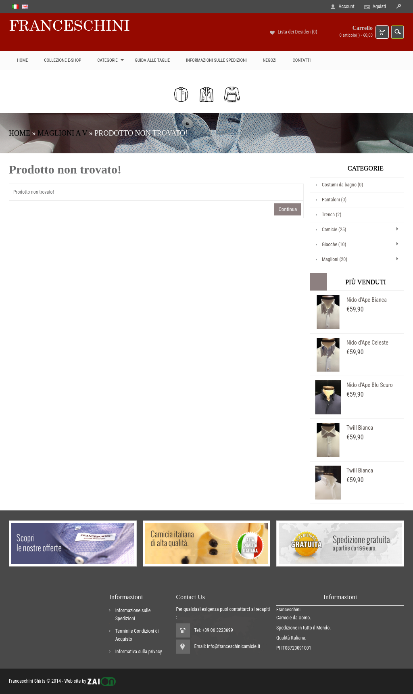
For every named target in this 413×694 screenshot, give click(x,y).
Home (19, 133)
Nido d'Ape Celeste (367, 342)
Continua (287, 209)
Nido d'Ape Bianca (366, 300)
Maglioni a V (62, 133)
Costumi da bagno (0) (342, 185)
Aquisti (379, 6)
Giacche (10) (334, 244)
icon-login (398, 6)
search (397, 32)
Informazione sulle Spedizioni (133, 614)
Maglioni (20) (334, 259)
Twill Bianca (359, 427)
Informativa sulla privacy (138, 651)
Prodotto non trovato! (141, 133)
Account (347, 6)
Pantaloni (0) (334, 200)
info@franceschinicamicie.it (233, 646)
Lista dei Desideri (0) (297, 32)
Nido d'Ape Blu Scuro (369, 385)
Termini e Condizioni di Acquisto (137, 635)
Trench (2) (331, 214)
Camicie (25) (334, 229)
